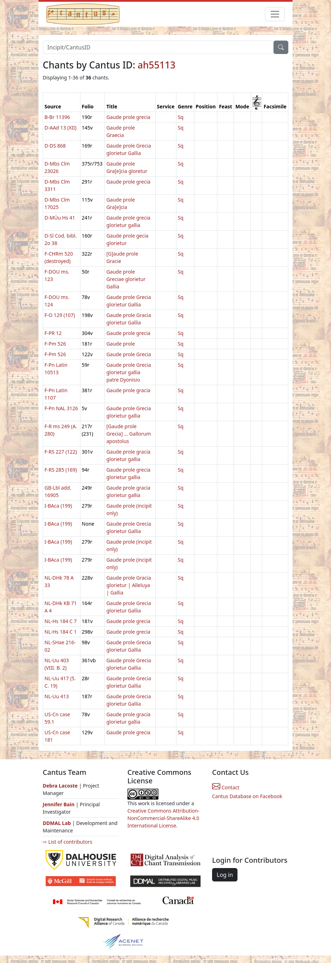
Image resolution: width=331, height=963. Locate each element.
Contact (225, 787)
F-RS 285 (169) (60, 469)
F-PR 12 (53, 333)
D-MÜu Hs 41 (59, 217)
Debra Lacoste (60, 785)
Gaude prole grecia (128, 117)
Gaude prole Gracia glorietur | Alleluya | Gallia (128, 585)
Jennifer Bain (59, 804)
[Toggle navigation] (275, 14)
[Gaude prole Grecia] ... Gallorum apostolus (128, 433)
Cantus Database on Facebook (247, 796)
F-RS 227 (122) (60, 451)
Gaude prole (120, 343)
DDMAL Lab (57, 823)
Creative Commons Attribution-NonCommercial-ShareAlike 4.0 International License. (163, 818)
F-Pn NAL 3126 (61, 408)
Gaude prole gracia (128, 390)
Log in (225, 875)
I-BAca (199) (58, 505)
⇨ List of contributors (67, 841)
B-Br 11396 (57, 117)
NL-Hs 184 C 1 (60, 631)
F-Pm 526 (55, 343)
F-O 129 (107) (59, 315)
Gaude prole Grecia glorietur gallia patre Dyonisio (128, 372)
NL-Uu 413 (56, 696)
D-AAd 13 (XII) (60, 127)
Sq (180, 117)
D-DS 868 (55, 145)
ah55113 (156, 65)
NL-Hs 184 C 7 (60, 621)
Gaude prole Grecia (128, 354)
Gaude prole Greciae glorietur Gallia (125, 279)
